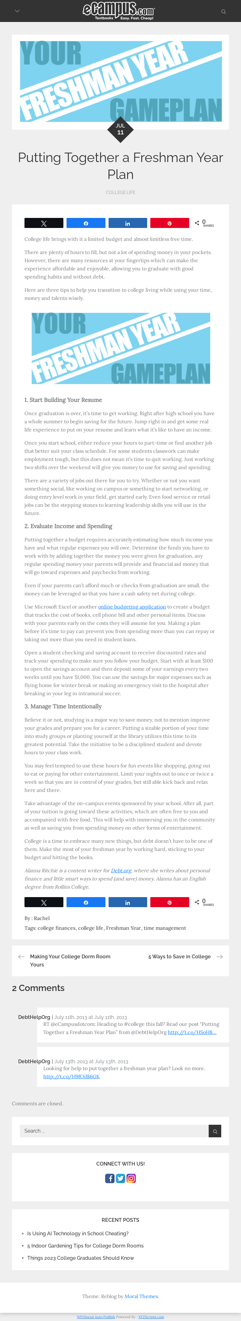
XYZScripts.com (151, 1317)
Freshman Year (123, 928)
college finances (56, 928)
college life (90, 928)
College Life (120, 192)
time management (165, 928)
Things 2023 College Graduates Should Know (80, 1258)
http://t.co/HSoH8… (192, 1032)
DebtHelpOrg (34, 1017)
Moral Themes (141, 1296)
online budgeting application (132, 607)
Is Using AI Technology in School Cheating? (78, 1234)
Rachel (42, 918)
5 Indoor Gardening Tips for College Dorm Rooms (85, 1246)
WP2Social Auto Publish (96, 1317)
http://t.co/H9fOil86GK (71, 1076)
